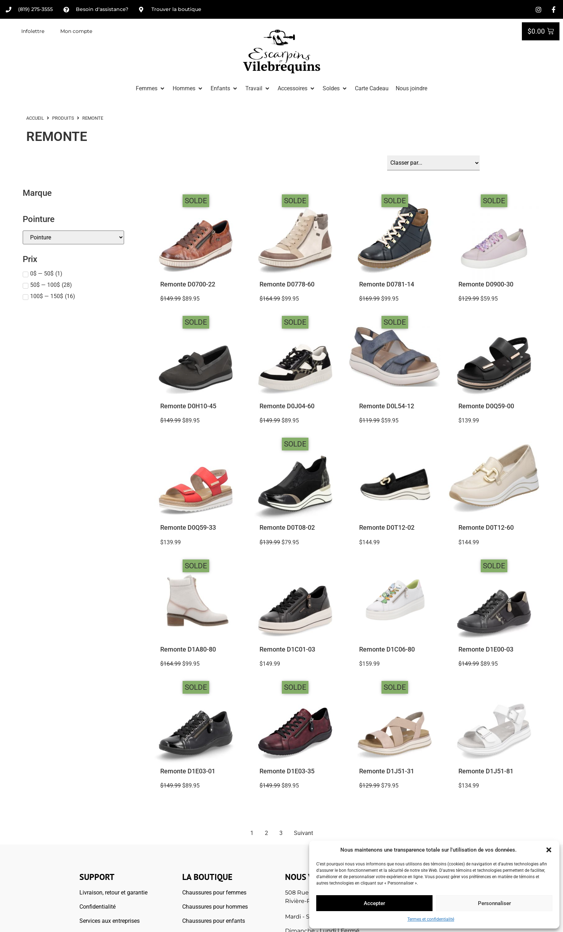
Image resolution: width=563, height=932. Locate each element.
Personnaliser (494, 903)
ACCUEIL (35, 118)
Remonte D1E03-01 (187, 771)
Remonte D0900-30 (485, 284)
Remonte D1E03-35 (287, 771)
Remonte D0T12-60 (486, 527)
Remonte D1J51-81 (485, 771)
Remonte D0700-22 (187, 284)
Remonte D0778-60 (287, 284)
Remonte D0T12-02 (386, 527)
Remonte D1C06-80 (387, 649)
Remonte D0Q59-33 (188, 527)
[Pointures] (73, 237)
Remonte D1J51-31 (386, 771)
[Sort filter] (433, 162)
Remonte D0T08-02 (287, 527)
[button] (548, 849)
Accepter (374, 903)
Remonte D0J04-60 (287, 406)
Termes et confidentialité (430, 919)
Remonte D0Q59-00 (486, 406)
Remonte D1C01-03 (287, 649)
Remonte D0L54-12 (386, 406)
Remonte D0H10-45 (188, 406)
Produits (63, 118)
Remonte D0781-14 (386, 284)
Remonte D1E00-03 (485, 649)
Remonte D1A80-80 (188, 649)
